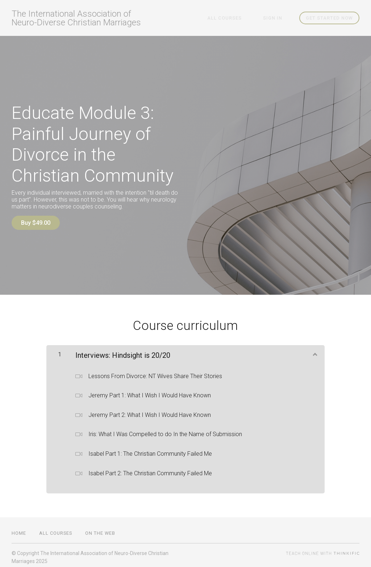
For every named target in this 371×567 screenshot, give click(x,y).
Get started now (329, 18)
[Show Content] (314, 349)
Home (19, 529)
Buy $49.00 (35, 222)
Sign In (276, 18)
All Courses (237, 18)
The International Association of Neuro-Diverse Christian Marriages (76, 18)
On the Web (100, 529)
